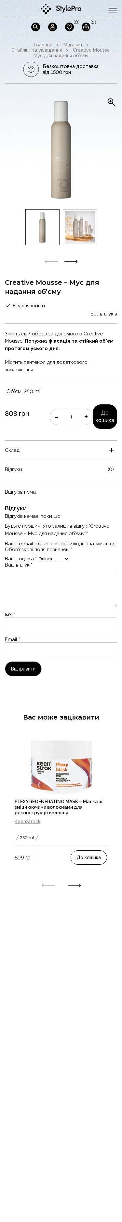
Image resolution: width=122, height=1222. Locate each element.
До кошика (105, 416)
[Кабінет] (52, 27)
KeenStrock (27, 821)
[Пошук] (35, 27)
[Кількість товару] (71, 417)
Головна (43, 44)
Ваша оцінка (21, 559)
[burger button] (113, 10)
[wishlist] (69, 27)
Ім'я (10, 615)
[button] (70, 261)
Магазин (72, 44)
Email (12, 639)
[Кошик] (86, 27)
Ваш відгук (19, 565)
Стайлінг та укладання (36, 50)
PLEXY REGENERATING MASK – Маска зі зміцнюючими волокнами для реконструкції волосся (58, 807)
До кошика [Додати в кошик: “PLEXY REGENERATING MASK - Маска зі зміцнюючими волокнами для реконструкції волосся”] (89, 857)
